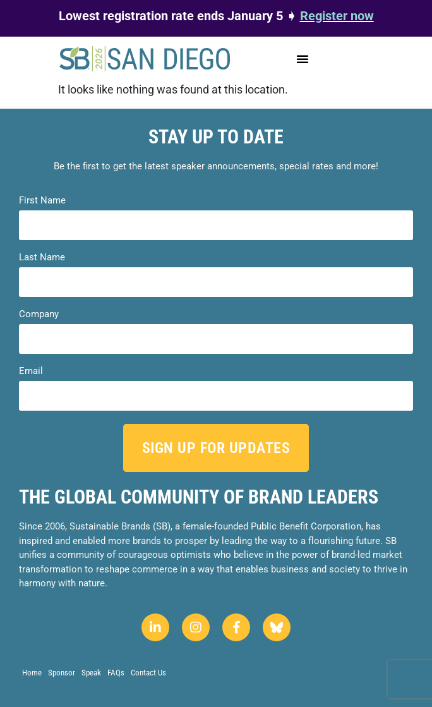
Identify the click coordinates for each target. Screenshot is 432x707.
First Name (42, 200)
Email (31, 371)
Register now (337, 15)
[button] (302, 58)
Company (39, 314)
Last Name (42, 257)
